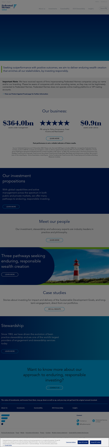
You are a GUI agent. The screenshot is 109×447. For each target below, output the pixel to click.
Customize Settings (71, 442)
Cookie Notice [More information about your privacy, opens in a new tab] (8, 445)
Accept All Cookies (95, 442)
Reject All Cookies (83, 442)
